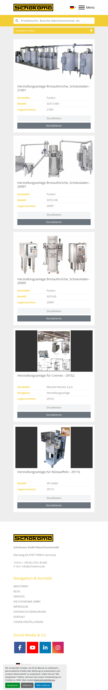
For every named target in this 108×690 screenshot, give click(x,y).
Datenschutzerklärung (44, 680)
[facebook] (20, 647)
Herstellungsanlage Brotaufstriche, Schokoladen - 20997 (53, 185)
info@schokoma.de (33, 566)
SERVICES (19, 596)
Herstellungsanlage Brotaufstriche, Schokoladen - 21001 (53, 88)
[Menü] (81, 7)
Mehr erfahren (43, 685)
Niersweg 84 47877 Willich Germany (35, 555)
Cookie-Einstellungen (28, 622)
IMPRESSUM (21, 606)
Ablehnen (27, 685)
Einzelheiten (54, 118)
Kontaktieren (54, 125)
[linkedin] (45, 647)
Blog (17, 591)
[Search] (54, 20)
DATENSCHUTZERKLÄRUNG (30, 611)
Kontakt (19, 617)
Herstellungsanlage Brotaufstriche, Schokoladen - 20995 (53, 281)
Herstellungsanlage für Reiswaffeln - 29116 (48, 472)
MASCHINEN (21, 586)
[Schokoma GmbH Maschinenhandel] (33, 537)
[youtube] (32, 647)
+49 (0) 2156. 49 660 (35, 562)
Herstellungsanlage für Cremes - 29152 (45, 375)
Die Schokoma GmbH (27, 601)
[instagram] (58, 647)
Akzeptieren (12, 685)
